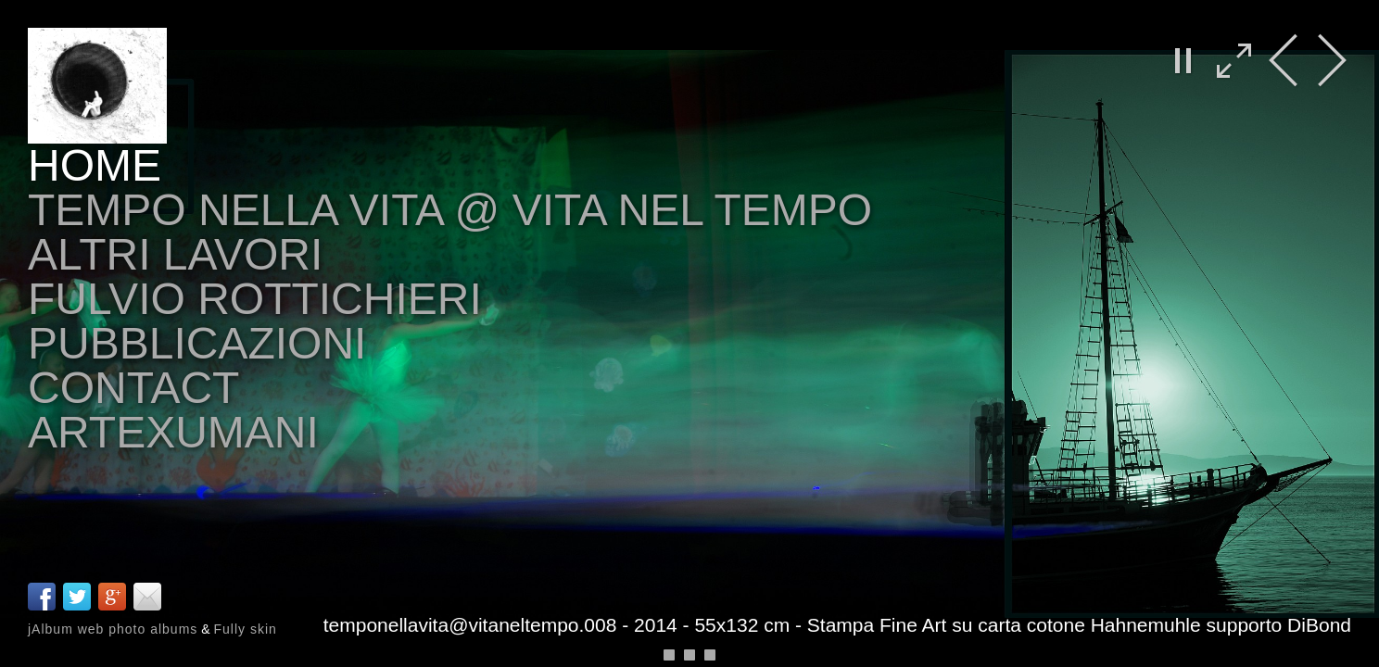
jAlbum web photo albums (112, 629)
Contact (133, 387)
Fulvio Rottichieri (255, 298)
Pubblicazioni (197, 343)
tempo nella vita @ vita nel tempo (450, 209)
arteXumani (173, 432)
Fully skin (244, 629)
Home (94, 165)
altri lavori (175, 254)
